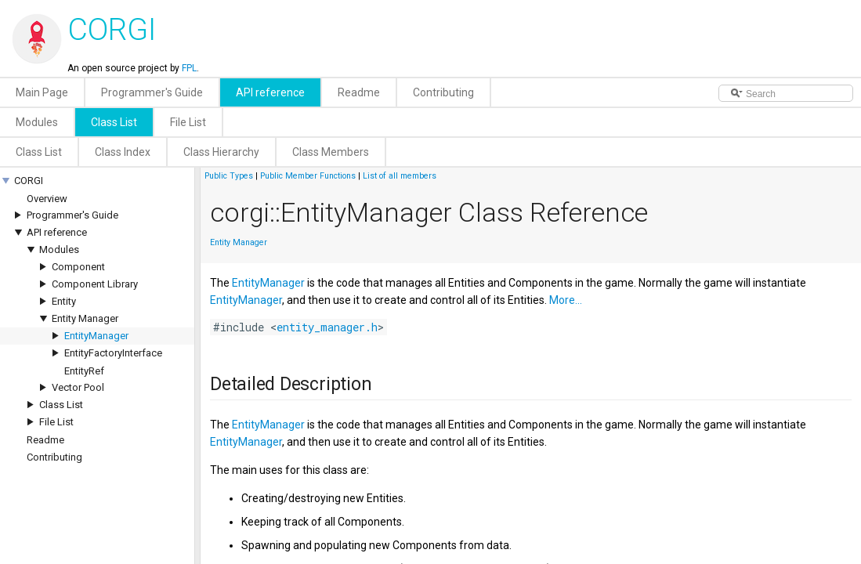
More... (565, 300)
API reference (57, 232)
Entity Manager (85, 318)
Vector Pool (78, 387)
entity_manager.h (327, 327)
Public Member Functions (308, 176)
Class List (61, 404)
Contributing (54, 457)
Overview (47, 198)
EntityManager (96, 336)
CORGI (28, 180)
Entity (64, 301)
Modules (59, 249)
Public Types (228, 176)
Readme (45, 440)
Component (78, 267)
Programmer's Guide (72, 215)
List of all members (399, 176)
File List (56, 422)
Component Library (95, 284)
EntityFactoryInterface (113, 353)
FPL (189, 68)
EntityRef (84, 371)
